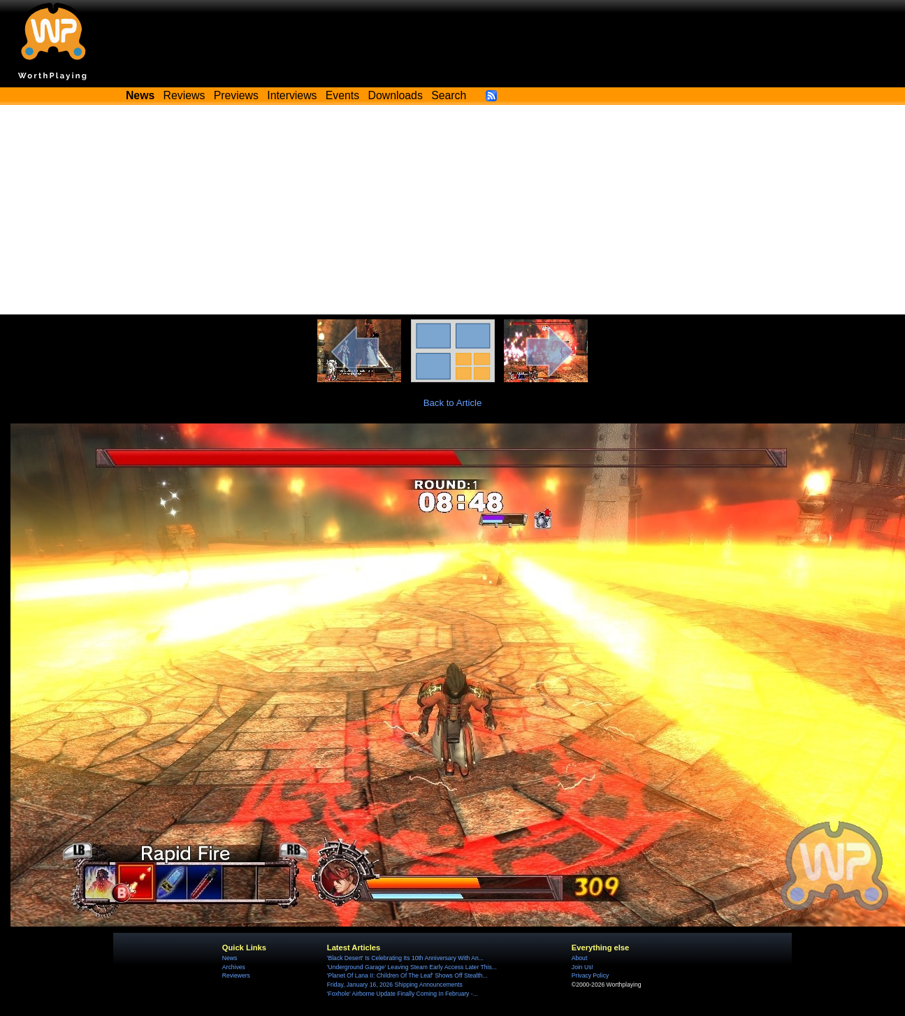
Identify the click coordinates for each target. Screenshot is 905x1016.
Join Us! (582, 967)
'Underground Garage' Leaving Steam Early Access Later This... (412, 967)
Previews (236, 95)
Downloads (395, 95)
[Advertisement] (452, 209)
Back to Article (452, 403)
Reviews (184, 95)
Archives (233, 967)
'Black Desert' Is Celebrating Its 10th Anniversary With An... (405, 958)
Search (448, 95)
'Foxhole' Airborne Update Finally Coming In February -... (402, 993)
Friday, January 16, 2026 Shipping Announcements (395, 984)
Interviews (292, 95)
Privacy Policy (590, 975)
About (579, 958)
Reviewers (236, 975)
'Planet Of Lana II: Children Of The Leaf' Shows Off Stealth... (407, 975)
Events (342, 95)
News (229, 958)
